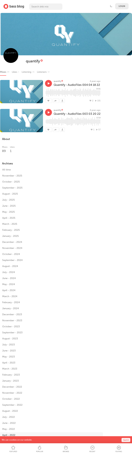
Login (122, 6)
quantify (33, 61)
